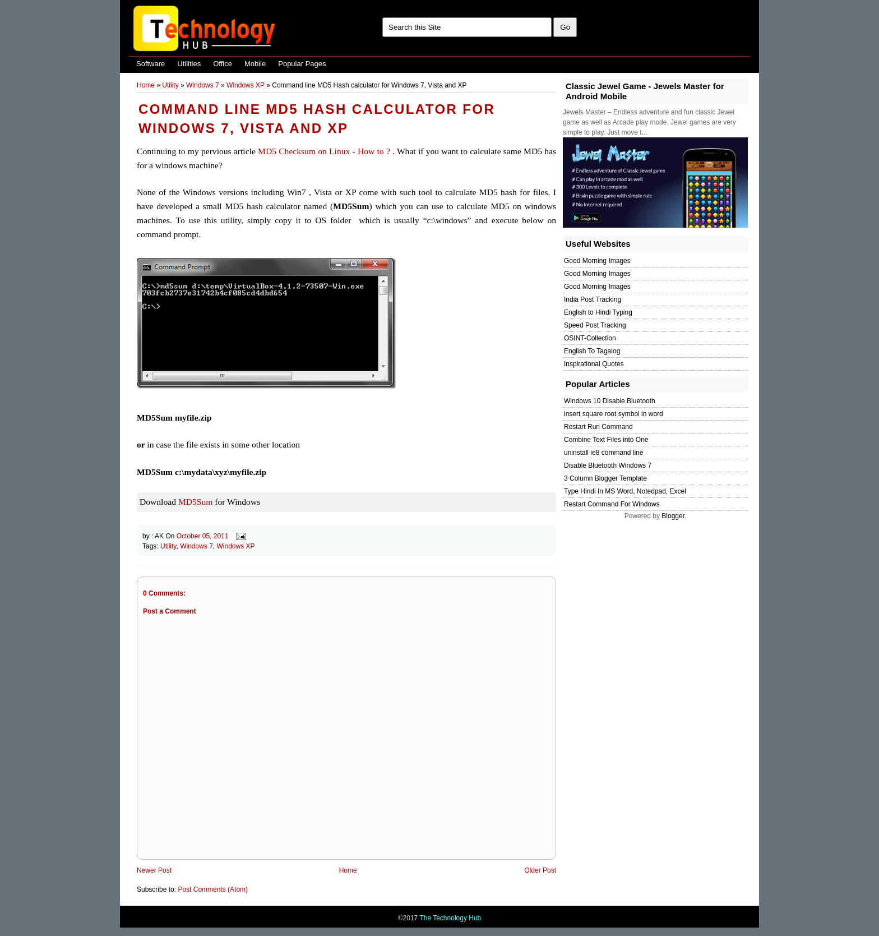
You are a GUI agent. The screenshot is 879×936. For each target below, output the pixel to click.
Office (222, 63)
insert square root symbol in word (613, 414)
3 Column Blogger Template (605, 478)
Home (146, 85)
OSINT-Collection (590, 338)
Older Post (540, 870)
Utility (170, 85)
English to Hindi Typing (598, 312)
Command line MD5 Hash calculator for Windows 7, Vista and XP (316, 119)
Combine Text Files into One (606, 440)
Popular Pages (302, 63)
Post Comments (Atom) (213, 889)
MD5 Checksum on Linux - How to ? (324, 151)
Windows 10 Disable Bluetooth (609, 401)
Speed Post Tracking (595, 325)
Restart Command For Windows (612, 504)
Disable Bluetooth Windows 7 (607, 465)
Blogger (672, 516)
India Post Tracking (592, 299)
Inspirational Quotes (594, 364)
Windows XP (245, 85)
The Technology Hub (450, 918)
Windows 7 (202, 85)
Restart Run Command (598, 427)
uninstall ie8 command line (603, 453)
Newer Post (154, 870)
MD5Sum (195, 501)
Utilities (189, 63)
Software (150, 63)
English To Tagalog (592, 351)
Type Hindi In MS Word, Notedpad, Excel (625, 491)
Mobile (255, 63)
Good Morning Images (597, 261)
